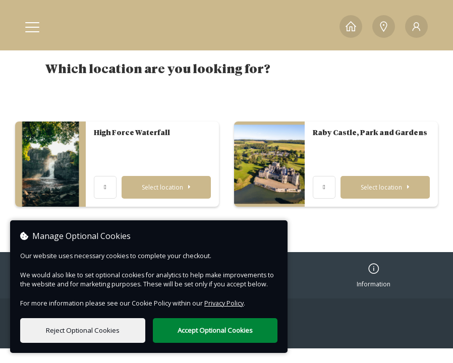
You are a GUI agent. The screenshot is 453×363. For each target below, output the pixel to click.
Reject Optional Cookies (83, 330)
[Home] (350, 26)
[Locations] (383, 26)
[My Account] (416, 26)
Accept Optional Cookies (215, 330)
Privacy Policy (224, 303)
